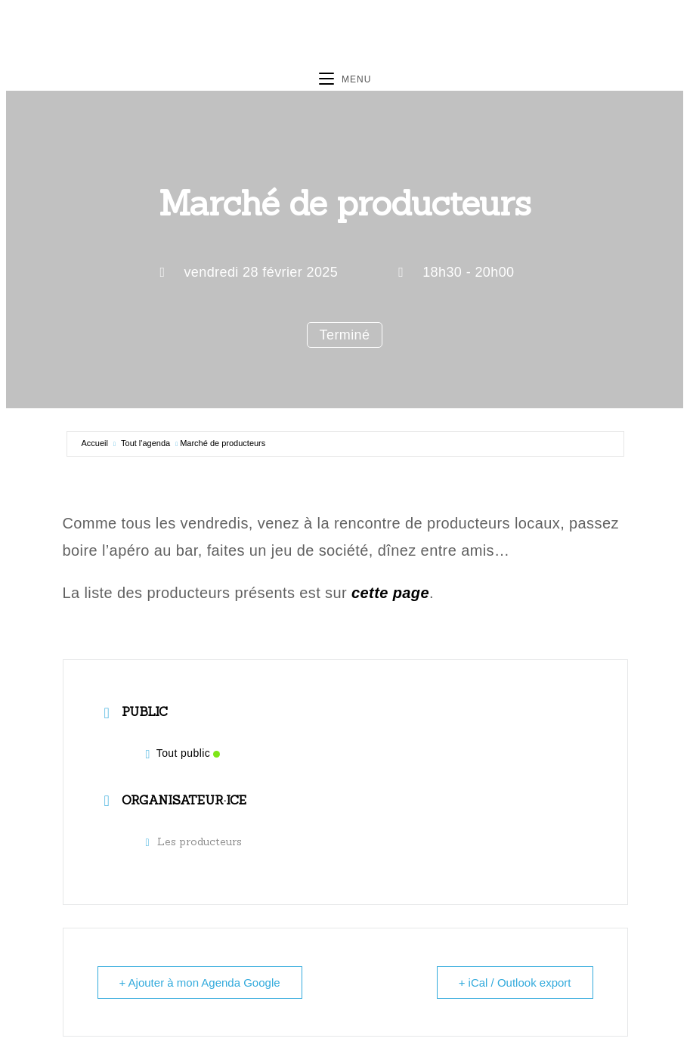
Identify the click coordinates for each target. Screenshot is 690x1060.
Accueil (95, 443)
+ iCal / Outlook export (515, 982)
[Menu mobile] (345, 79)
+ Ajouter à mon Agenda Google (199, 982)
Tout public (183, 753)
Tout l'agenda (145, 443)
